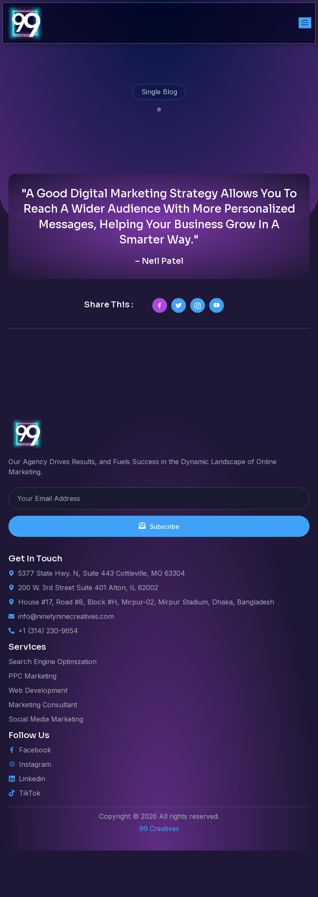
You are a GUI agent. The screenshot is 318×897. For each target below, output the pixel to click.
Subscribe (159, 573)
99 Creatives (159, 875)
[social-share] (159, 352)
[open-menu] (305, 22)
